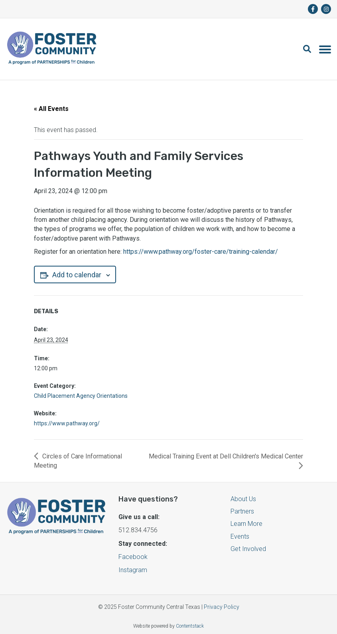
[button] (311, 49)
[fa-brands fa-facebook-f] (313, 9)
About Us (243, 499)
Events (240, 536)
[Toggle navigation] (325, 49)
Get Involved (248, 549)
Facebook (133, 557)
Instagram (132, 570)
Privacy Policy (221, 607)
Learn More (246, 523)
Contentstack (190, 626)
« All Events (51, 109)
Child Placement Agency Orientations (81, 396)
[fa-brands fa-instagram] (326, 9)
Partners (242, 511)
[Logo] (51, 49)
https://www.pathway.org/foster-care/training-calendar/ (200, 251)
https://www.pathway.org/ (67, 423)
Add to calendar (75, 275)
